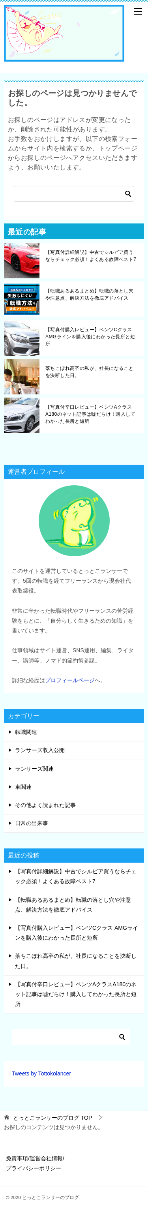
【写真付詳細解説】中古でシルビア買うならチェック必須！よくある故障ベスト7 (90, 256)
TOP (52, 1118)
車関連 (23, 787)
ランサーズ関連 (34, 769)
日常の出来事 (31, 823)
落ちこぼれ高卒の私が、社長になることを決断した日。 (89, 372)
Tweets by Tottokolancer (41, 1073)
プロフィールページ (70, 680)
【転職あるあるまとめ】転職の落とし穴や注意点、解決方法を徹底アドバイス (89, 294)
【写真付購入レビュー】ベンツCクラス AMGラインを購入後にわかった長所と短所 (90, 337)
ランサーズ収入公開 (40, 750)
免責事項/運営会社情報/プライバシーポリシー (35, 1163)
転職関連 (26, 732)
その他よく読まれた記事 (45, 805)
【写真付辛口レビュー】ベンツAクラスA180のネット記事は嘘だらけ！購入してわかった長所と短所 (90, 414)
